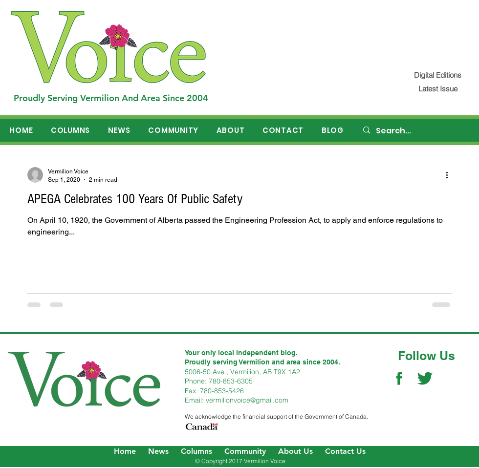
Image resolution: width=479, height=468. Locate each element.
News (158, 451)
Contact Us (345, 451)
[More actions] (450, 175)
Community (245, 451)
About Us (295, 451)
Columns (196, 451)
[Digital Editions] (438, 75)
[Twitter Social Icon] (425, 378)
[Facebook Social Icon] (399, 378)
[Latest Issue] (438, 89)
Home (125, 451)
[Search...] (416, 131)
